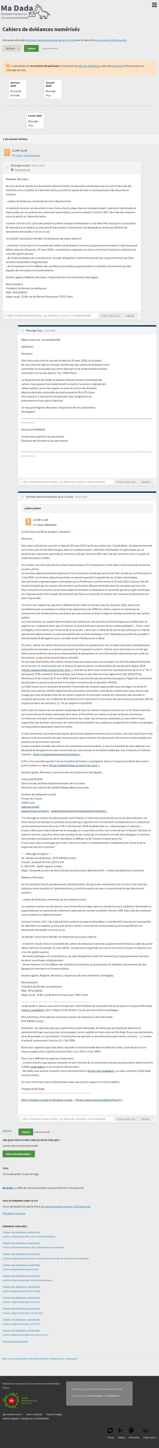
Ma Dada (26, 11)
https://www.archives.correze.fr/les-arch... (47, 670)
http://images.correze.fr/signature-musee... (48, 1100)
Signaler (130, 315)
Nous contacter (35, 1414)
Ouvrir (19, 155)
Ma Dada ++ (10, 1188)
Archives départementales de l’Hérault (23, 1313)
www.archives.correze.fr (35, 811)
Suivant (21, 1213)
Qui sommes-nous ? (13, 1414)
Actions (10, 48)
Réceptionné (22, 169)
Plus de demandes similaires (15, 1341)
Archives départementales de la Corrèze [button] (50, 496)
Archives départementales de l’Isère (22, 1323)
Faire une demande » (18, 1154)
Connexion (118, 66)
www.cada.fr (38, 1066)
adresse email (30, 806)
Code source (149, 1433)
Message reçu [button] (34, 330)
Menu (154, 4)
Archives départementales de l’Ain (20, 1269)
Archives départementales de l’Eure (21, 1302)
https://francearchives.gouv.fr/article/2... (57, 754)
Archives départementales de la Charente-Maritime (29, 1236)
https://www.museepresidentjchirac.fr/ (98, 1100)
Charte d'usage (54, 1414)
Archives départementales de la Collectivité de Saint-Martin (33, 1247)
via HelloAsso (112, 1395)
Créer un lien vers (111, 315)
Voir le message (32, 155)
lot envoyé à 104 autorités (111, 40)
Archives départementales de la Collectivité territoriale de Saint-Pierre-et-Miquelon (46, 1258)
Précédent (9, 1213)
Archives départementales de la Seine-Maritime (27, 1280)
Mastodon (134, 1433)
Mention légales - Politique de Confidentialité (26, 1418)
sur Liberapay (95, 1395)
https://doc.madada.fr (101, 1071)
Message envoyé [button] (20, 165)
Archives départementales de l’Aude (21, 1291)
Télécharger (50, 524)
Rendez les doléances (87, 66)
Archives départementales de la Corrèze (50, 40)
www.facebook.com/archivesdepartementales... (79, 811)
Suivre (31, 48)
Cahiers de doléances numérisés (21, 1232)
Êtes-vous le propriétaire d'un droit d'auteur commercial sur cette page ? (40, 1358)
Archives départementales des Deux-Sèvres (25, 1334)
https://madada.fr (33, 1010)
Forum (111, 1433)
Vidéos (121, 1433)
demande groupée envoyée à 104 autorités (65, 1206)
